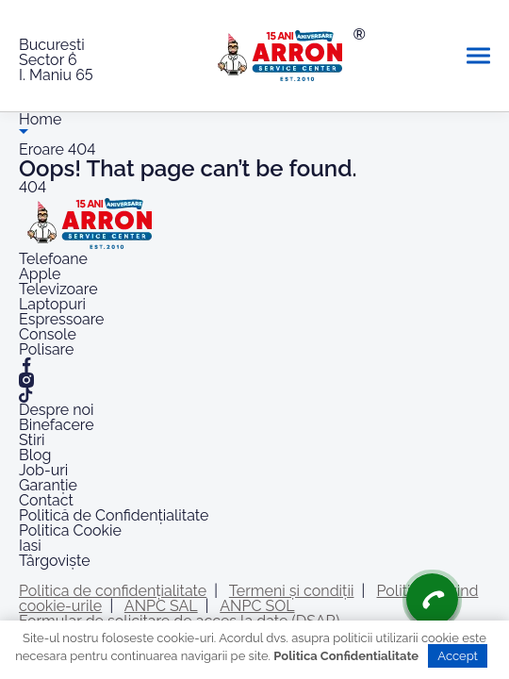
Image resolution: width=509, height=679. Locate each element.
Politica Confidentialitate (346, 656)
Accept (457, 656)
